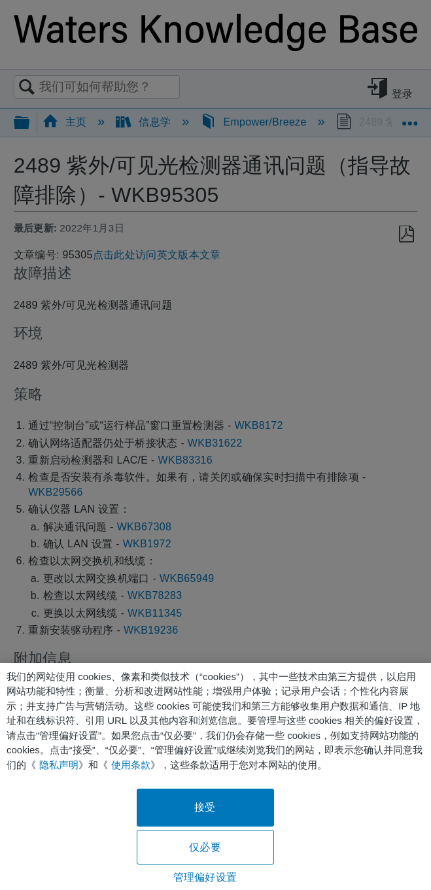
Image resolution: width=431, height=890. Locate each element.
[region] (215, 776)
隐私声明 (58, 764)
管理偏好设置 (205, 877)
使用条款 (130, 764)
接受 (204, 807)
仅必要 (204, 847)
